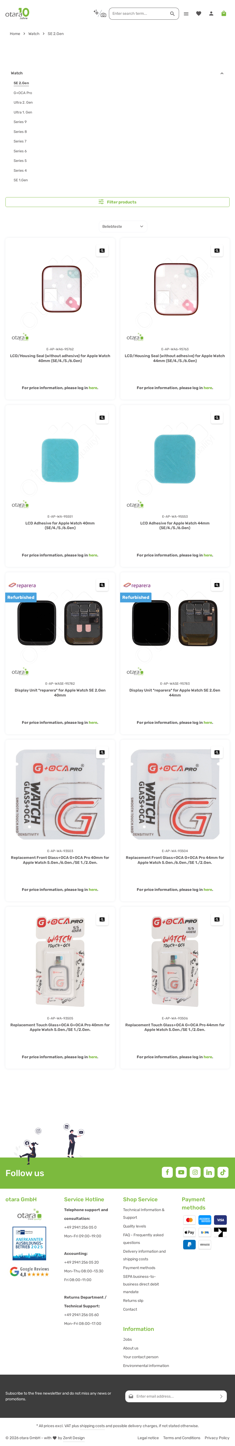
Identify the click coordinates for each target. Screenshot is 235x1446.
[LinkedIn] (209, 1172)
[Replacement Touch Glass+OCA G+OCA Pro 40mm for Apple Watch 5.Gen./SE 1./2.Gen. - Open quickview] (102, 919)
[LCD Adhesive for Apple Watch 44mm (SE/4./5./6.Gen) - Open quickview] (217, 417)
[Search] (171, 14)
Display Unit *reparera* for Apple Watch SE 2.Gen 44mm (174, 693)
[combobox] (137, 14)
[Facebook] (167, 1172)
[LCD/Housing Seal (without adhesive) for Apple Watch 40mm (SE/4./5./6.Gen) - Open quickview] (102, 250)
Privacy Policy (217, 1437)
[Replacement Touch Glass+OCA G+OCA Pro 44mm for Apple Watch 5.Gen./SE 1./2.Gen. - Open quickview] (217, 919)
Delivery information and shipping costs (144, 1255)
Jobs (127, 1339)
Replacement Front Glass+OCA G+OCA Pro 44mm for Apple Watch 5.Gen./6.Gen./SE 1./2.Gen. (175, 860)
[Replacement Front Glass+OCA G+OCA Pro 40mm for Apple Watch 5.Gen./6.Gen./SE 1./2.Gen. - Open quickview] (102, 752)
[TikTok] (223, 1172)
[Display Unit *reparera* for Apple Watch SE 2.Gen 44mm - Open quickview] (217, 584)
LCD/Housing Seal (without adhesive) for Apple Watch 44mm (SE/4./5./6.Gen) (175, 358)
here (93, 387)
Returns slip (133, 1300)
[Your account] (211, 13)
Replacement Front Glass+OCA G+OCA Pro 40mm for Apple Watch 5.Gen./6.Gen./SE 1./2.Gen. (60, 860)
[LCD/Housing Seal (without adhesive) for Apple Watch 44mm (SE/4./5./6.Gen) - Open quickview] (217, 250)
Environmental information (146, 1365)
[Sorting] (123, 226)
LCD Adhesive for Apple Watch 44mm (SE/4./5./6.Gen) (175, 525)
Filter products (117, 201)
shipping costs (92, 1425)
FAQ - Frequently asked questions (143, 1238)
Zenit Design (74, 1437)
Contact (130, 1309)
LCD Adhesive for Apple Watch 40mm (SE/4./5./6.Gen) (60, 525)
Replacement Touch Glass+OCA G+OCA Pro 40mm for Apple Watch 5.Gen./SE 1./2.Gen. (60, 1027)
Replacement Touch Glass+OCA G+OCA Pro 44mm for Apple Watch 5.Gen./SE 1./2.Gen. (175, 1027)
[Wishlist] (198, 13)
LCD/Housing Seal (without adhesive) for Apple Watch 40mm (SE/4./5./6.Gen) (60, 358)
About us (130, 1348)
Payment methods (139, 1267)
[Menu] (185, 13)
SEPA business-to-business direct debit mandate (141, 1284)
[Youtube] (181, 1172)
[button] (222, 73)
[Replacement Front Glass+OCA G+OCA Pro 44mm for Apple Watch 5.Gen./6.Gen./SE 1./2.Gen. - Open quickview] (217, 752)
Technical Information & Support (144, 1213)
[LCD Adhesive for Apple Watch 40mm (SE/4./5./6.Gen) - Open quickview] (102, 417)
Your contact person (140, 1356)
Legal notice (148, 1437)
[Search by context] (99, 13)
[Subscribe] (221, 1396)
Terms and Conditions (181, 1437)
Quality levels (134, 1226)
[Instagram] (195, 1172)
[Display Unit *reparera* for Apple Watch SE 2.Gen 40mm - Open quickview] (102, 584)
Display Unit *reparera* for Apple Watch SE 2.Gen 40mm (60, 693)
